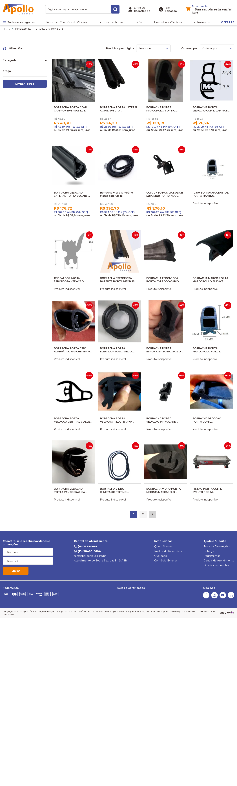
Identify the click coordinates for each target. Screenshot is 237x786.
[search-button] (115, 9)
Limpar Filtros (24, 83)
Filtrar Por (13, 48)
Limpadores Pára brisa (168, 22)
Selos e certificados (131, 588)
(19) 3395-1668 (86, 546)
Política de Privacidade (168, 551)
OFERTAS (227, 22)
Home (7, 29)
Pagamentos (212, 555)
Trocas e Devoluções (217, 546)
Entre (137, 7)
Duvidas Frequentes (216, 565)
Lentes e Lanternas (111, 22)
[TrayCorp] (230, 612)
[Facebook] (206, 597)
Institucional (163, 541)
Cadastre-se (142, 11)
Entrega (209, 551)
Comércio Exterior (165, 560)
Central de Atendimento (91, 541)
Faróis (138, 22)
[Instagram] (214, 597)
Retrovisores (201, 22)
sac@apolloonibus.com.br (90, 555)
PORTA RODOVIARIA (49, 29)
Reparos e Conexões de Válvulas (66, 22)
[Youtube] (223, 597)
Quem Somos (163, 546)
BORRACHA (23, 29)
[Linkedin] (231, 597)
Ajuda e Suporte (215, 541)
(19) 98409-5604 (87, 551)
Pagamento (11, 588)
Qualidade (160, 555)
